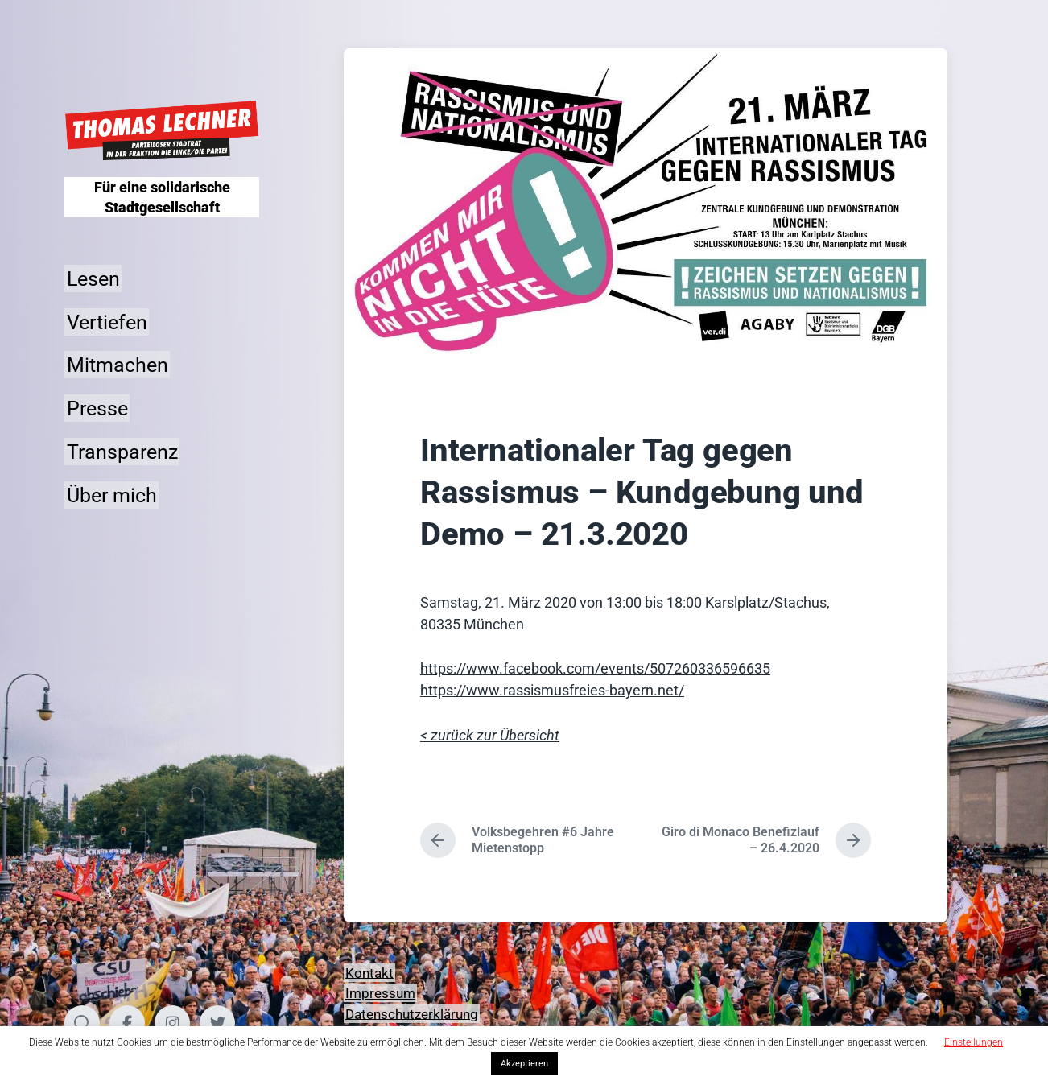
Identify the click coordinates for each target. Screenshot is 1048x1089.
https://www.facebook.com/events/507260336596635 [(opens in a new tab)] (595, 668)
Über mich (112, 494)
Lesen (93, 278)
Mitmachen (117, 365)
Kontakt (369, 972)
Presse (97, 408)
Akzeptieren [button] (524, 1063)
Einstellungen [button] (973, 1042)
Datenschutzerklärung (411, 1013)
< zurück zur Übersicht (489, 735)
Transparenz (122, 451)
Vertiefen (107, 321)
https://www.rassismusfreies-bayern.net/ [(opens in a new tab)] (552, 690)
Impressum (380, 993)
